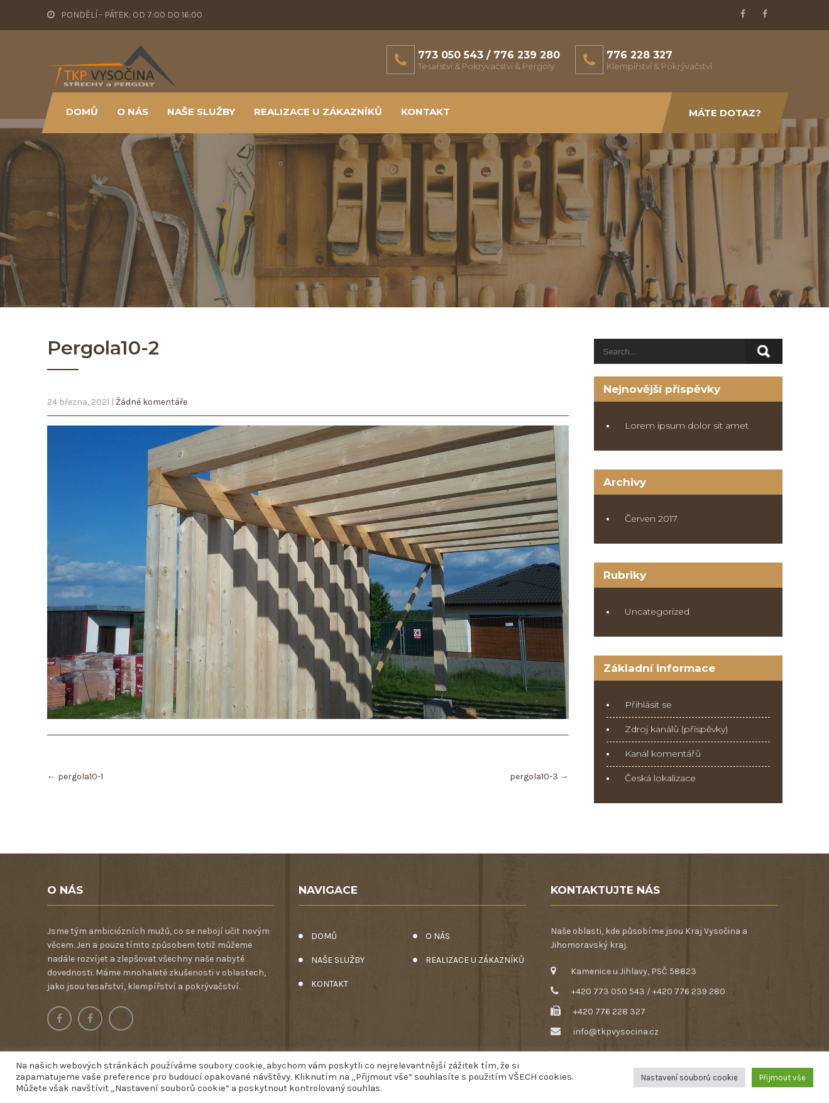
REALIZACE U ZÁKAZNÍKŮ (318, 112)
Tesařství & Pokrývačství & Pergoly (486, 66)
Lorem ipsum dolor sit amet (687, 425)
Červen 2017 (651, 518)
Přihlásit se (648, 704)
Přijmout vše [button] (782, 1077)
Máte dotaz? (725, 113)
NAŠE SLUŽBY (201, 112)
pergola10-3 (539, 776)
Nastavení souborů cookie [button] (689, 1077)
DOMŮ (82, 112)
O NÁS (132, 112)
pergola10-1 (75, 776)
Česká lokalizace (660, 778)
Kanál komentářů (663, 753)
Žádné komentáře (151, 402)
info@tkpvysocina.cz (616, 1031)
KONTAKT (425, 112)
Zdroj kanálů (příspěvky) (676, 729)
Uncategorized (657, 611)
